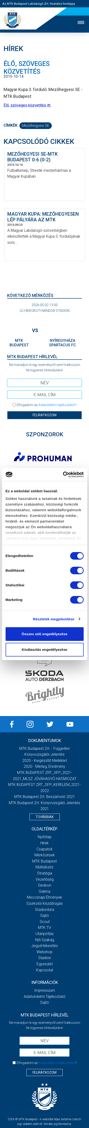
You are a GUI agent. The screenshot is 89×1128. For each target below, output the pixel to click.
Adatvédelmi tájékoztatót (56, 405)
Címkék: (11, 125)
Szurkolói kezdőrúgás (44, 903)
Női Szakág (44, 940)
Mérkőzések (44, 855)
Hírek (44, 843)
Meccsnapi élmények (44, 897)
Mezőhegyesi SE (35, 125)
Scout (45, 921)
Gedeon (44, 885)
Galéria (44, 891)
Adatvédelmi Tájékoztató (45, 996)
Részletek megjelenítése (54, 619)
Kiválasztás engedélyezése (44, 650)
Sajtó (44, 915)
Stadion (44, 958)
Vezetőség (45, 879)
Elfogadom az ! (46, 405)
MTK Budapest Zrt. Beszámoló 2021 (44, 796)
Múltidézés (44, 867)
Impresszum (44, 990)
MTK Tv (44, 927)
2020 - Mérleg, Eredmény (44, 766)
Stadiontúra (44, 909)
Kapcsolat (44, 970)
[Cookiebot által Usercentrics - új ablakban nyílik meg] (63, 475)
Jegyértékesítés (44, 946)
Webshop (44, 952)
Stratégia (44, 873)
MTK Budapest (44, 861)
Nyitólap (45, 837)
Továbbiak (45, 817)
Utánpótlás (45, 933)
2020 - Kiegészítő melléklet (44, 760)
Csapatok (45, 849)
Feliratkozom (44, 415)
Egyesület (45, 964)
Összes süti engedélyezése (44, 634)
